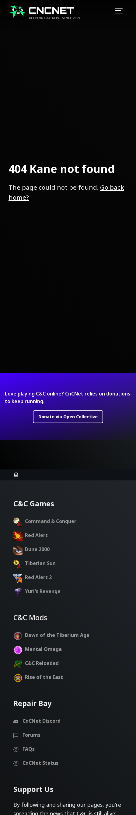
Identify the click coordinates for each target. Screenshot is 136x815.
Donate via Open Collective (68, 398)
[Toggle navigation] (118, 11)
